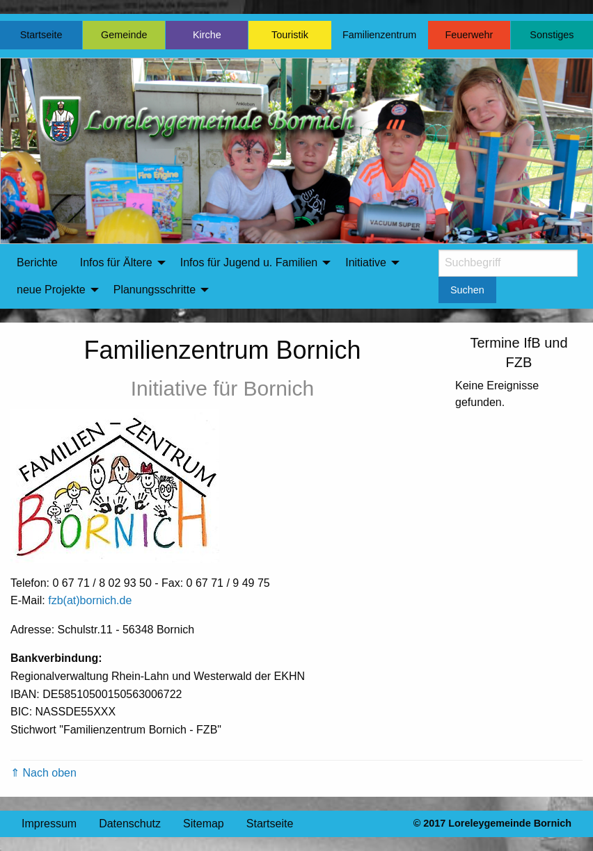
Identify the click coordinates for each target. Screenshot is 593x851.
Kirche (207, 34)
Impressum (49, 823)
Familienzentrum (379, 34)
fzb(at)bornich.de (90, 600)
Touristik (289, 34)
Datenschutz (130, 823)
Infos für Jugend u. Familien (248, 262)
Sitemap (203, 823)
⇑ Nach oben (43, 773)
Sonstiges (552, 34)
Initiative (365, 262)
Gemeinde (124, 34)
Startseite (41, 34)
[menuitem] (37, 263)
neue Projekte (51, 289)
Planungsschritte (154, 289)
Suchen (467, 289)
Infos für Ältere (116, 262)
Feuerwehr (469, 34)
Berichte (37, 262)
